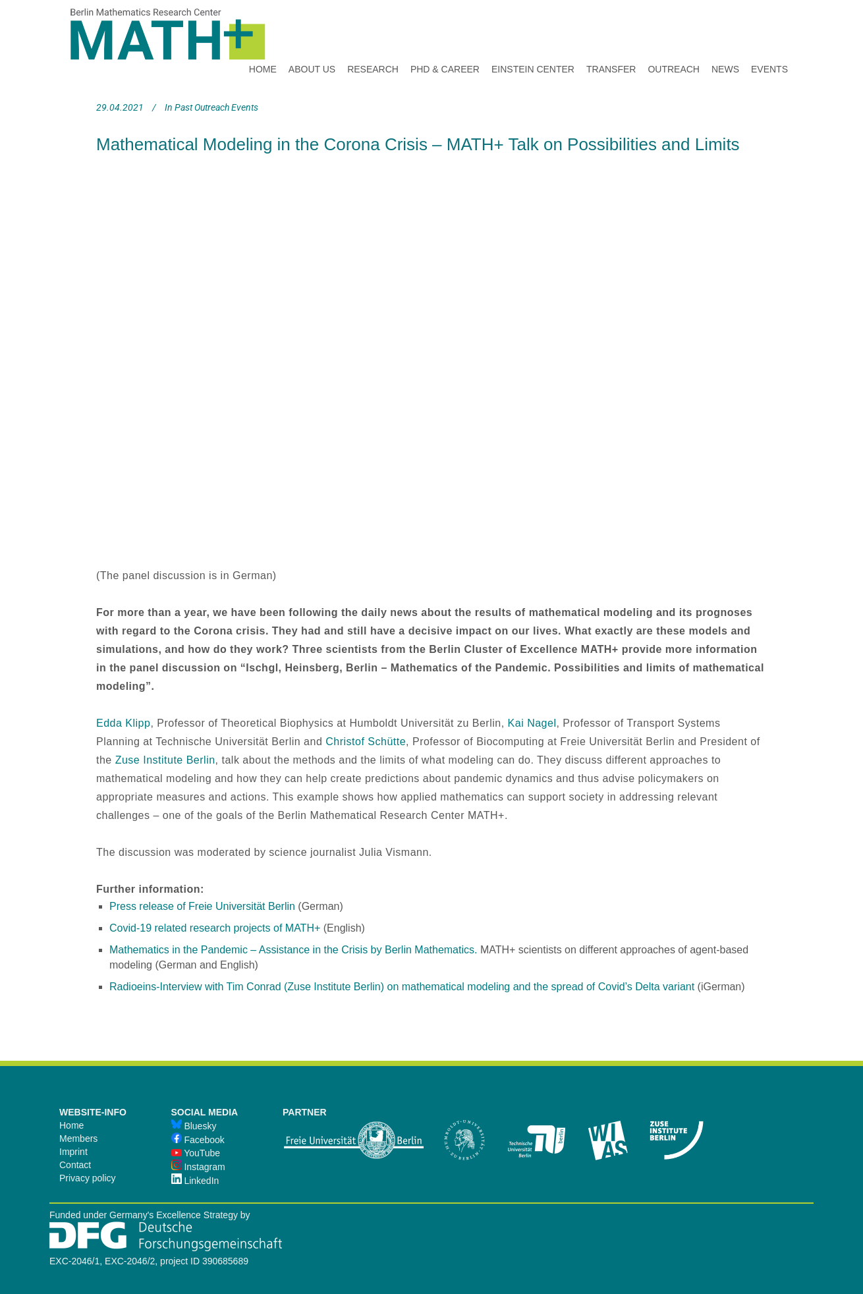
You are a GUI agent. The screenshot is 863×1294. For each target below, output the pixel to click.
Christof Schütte (365, 741)
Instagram (198, 1167)
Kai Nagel (532, 723)
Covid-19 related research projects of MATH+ (214, 928)
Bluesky (194, 1126)
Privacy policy (87, 1178)
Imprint (73, 1151)
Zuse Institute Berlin (165, 760)
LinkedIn (195, 1180)
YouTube (196, 1153)
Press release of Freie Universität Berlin (202, 906)
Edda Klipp (123, 723)
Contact (75, 1165)
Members (78, 1138)
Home (71, 1125)
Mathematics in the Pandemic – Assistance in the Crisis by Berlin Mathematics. (294, 949)
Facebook (198, 1140)
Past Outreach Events (216, 107)
